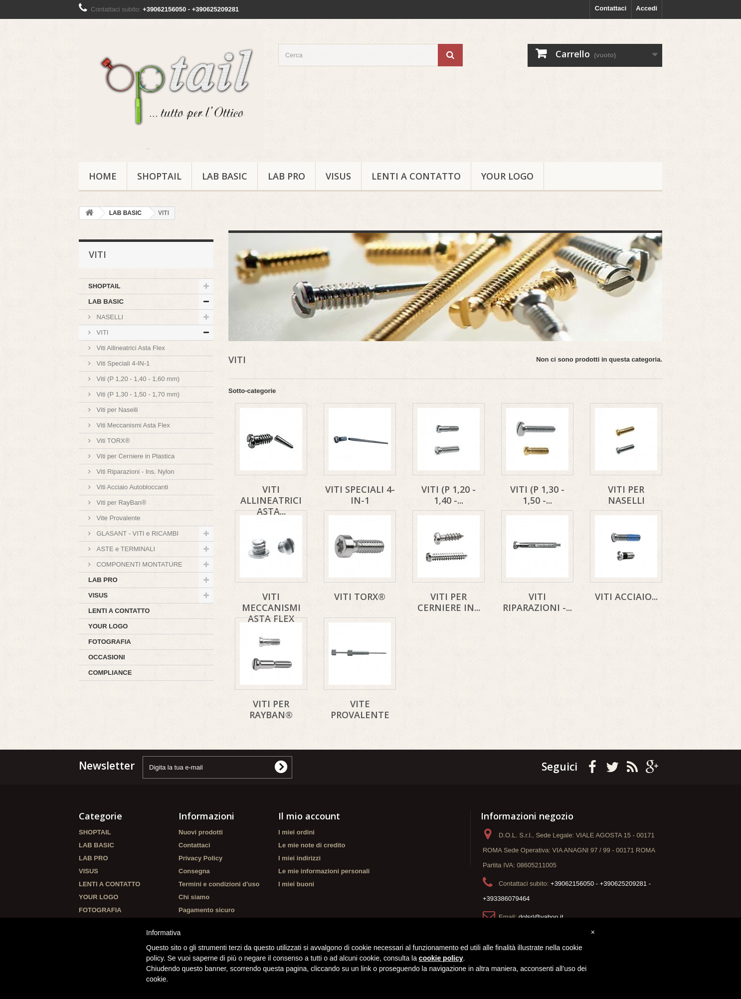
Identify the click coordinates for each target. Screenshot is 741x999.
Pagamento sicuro (207, 910)
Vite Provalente (118, 518)
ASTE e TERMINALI (125, 549)
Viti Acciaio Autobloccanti (131, 487)
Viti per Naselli (116, 409)
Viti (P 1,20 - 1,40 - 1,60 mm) (137, 379)
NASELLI (109, 317)
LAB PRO (286, 176)
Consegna (194, 871)
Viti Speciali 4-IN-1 (122, 363)
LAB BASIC (224, 176)
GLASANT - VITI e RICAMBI (137, 533)
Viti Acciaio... (626, 596)
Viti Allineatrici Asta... (271, 500)
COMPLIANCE (110, 672)
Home (103, 176)
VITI (101, 332)
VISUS (338, 176)
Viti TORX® (112, 440)
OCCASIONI (106, 657)
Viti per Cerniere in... (448, 602)
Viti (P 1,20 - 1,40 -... (448, 494)
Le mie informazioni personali (324, 871)
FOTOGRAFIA (109, 641)
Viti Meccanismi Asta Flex (132, 425)
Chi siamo (194, 897)
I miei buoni (296, 884)
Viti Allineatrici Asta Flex (130, 348)
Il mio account (309, 816)
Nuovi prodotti (201, 832)
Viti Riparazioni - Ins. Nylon (134, 471)
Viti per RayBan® (120, 502)
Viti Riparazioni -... (537, 602)
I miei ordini (296, 832)
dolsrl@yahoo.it (541, 917)
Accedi (646, 8)
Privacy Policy (200, 858)
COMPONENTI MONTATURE (139, 564)
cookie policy (441, 958)
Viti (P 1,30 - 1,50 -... (537, 494)
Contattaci (611, 8)
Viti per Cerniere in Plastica (135, 456)
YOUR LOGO (507, 176)
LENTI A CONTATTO (416, 176)
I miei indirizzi (299, 858)
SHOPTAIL (159, 176)
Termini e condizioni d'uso (219, 884)
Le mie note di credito (311, 845)
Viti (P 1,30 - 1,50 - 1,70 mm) (137, 394)
